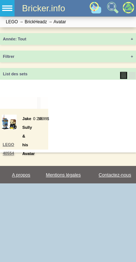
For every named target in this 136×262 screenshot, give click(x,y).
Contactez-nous (115, 175)
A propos (21, 175)
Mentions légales (63, 175)
